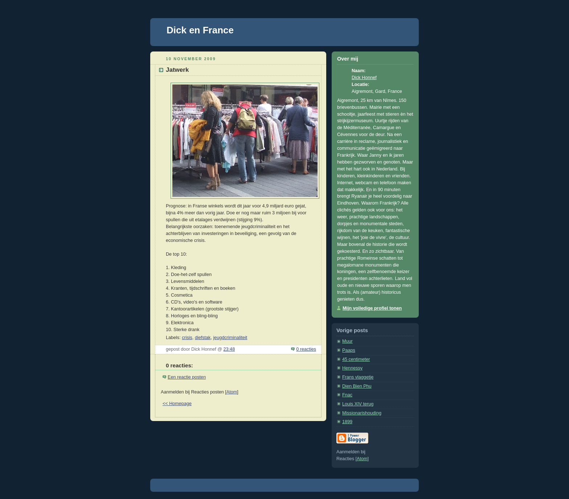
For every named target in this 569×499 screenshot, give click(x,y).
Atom (231, 392)
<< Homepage (177, 403)
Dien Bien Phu (357, 386)
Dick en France (200, 30)
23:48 (229, 349)
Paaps (348, 350)
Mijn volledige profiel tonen (372, 308)
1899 (347, 421)
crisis (187, 337)
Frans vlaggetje (357, 377)
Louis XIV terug (357, 404)
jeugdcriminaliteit (230, 337)
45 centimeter (356, 359)
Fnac (347, 394)
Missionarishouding (361, 413)
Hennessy (352, 368)
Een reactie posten (187, 377)
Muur (347, 341)
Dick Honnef (364, 77)
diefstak (202, 337)
